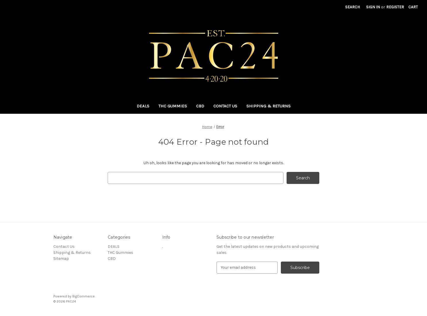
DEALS (143, 106)
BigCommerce (83, 296)
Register (395, 7)
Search (352, 7)
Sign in (373, 7)
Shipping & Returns (268, 106)
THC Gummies (173, 106)
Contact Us (225, 106)
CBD (200, 106)
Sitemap (61, 258)
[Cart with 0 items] (413, 7)
